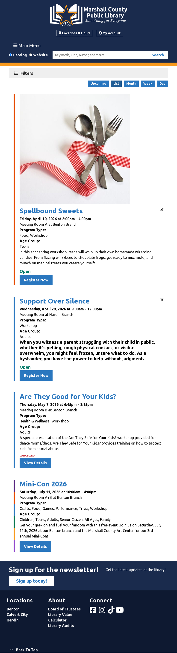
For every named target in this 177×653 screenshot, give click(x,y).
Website (40, 55)
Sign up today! (31, 581)
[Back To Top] (88, 650)
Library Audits (61, 626)
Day (162, 83)
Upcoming (98, 83)
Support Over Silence (55, 301)
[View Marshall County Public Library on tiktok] (111, 611)
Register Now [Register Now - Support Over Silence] (36, 375)
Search (158, 55)
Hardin (12, 620)
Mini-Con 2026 (43, 484)
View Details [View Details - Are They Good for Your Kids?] (35, 463)
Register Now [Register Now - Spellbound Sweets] (36, 280)
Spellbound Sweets (51, 211)
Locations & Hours (74, 33)
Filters (27, 73)
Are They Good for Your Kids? (68, 396)
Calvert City (17, 615)
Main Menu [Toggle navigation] (27, 45)
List (116, 83)
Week (147, 83)
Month (131, 83)
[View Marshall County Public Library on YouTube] (120, 611)
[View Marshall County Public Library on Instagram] (102, 611)
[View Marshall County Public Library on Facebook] (93, 611)
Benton (13, 609)
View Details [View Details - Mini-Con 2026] (35, 546)
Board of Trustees (64, 609)
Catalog (20, 55)
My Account (110, 33)
